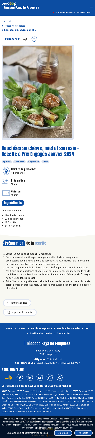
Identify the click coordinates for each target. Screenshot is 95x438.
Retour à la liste (17, 302)
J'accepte (83, 433)
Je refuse (63, 433)
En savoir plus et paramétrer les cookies (27, 433)
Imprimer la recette (19, 312)
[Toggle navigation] (91, 7)
